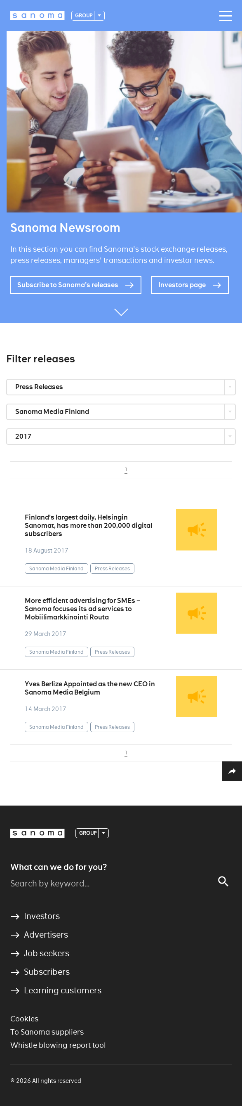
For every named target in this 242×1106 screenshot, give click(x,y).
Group (84, 15)
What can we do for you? (58, 867)
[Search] (223, 881)
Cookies (24, 1018)
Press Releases (39, 387)
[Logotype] (37, 15)
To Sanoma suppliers (47, 1032)
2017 (24, 436)
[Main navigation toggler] (223, 16)
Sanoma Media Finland (52, 411)
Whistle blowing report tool (58, 1045)
